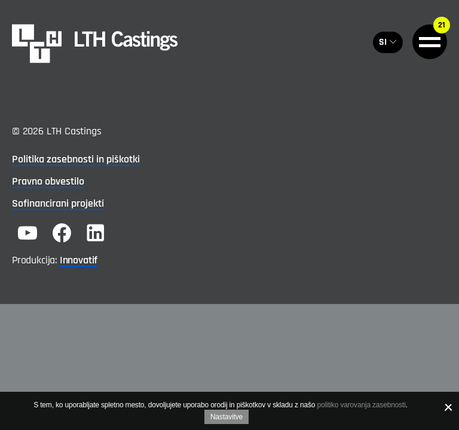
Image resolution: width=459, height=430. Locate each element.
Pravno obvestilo (48, 181)
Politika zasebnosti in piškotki (76, 159)
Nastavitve (226, 417)
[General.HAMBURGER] (429, 41)
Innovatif (78, 260)
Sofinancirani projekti (58, 203)
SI (383, 42)
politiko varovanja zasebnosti (361, 405)
